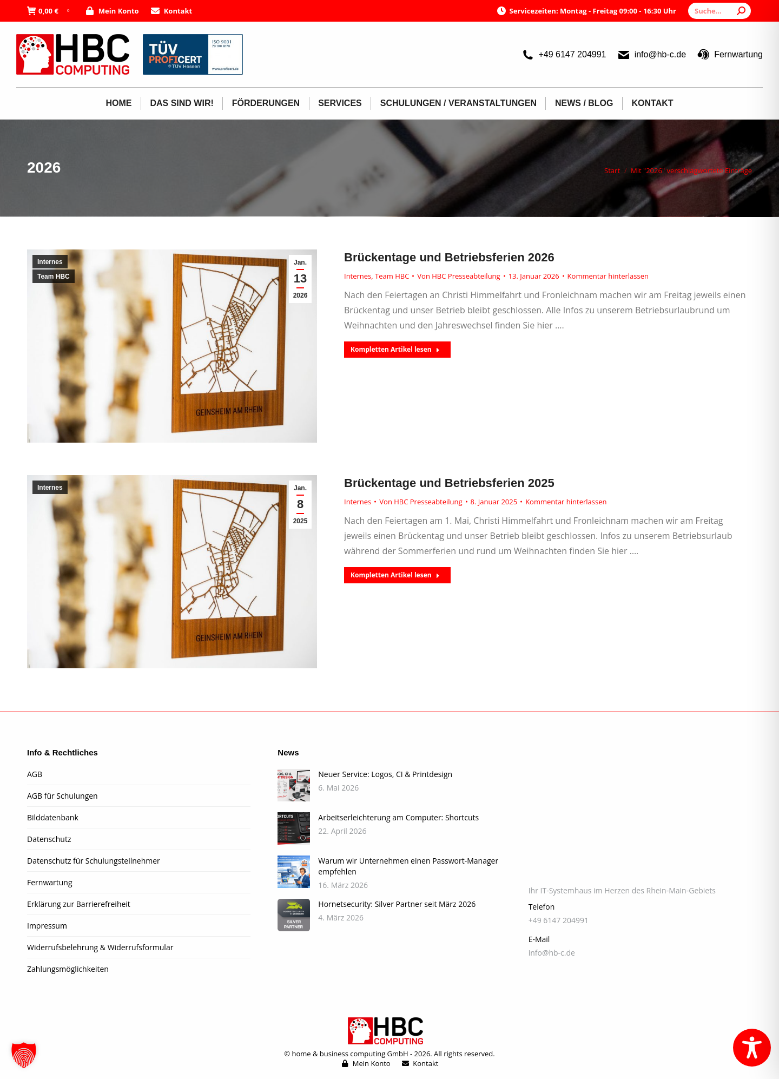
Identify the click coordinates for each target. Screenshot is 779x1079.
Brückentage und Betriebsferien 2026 (449, 257)
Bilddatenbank (52, 817)
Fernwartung (730, 54)
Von (458, 276)
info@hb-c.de (651, 54)
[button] (24, 1055)
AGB (34, 774)
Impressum (47, 925)
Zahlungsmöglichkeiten (68, 969)
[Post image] (294, 785)
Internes (50, 262)
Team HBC (53, 276)
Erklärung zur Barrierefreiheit (78, 904)
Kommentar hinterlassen (608, 276)
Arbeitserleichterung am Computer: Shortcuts (398, 817)
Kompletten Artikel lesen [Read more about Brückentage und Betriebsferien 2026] (395, 349)
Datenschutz (49, 839)
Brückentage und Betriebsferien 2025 (449, 483)
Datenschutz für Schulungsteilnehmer (93, 861)
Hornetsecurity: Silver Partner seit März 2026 (397, 904)
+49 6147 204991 (563, 54)
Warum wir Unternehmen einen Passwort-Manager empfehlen (408, 866)
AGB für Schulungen (62, 796)
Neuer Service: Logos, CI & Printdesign (385, 774)
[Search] (719, 11)
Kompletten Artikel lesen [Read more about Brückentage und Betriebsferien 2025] (395, 575)
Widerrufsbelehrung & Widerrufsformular (100, 947)
